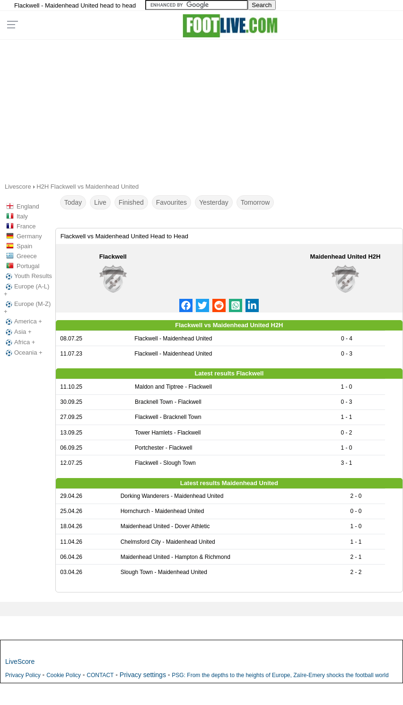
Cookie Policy (63, 675)
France (26, 226)
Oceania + (23, 353)
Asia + (18, 332)
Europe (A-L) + (26, 290)
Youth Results (28, 276)
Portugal (28, 266)
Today (73, 202)
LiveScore (20, 661)
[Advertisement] (201, 108)
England (28, 206)
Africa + (19, 342)
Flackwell (113, 256)
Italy (22, 216)
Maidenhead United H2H (345, 256)
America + (23, 321)
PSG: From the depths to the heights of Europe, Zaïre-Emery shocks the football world (280, 675)
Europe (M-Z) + (27, 307)
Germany (29, 236)
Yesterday (213, 202)
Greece (27, 256)
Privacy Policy (23, 675)
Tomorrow (255, 202)
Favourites (171, 202)
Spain (24, 246)
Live (100, 202)
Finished (131, 202)
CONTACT (100, 675)
